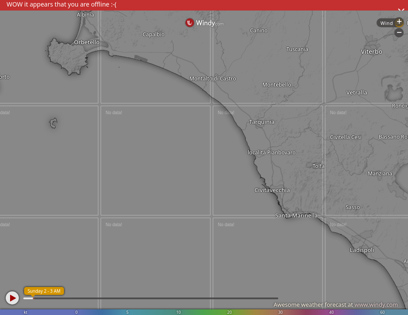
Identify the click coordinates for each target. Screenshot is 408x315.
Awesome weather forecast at (335, 304)
